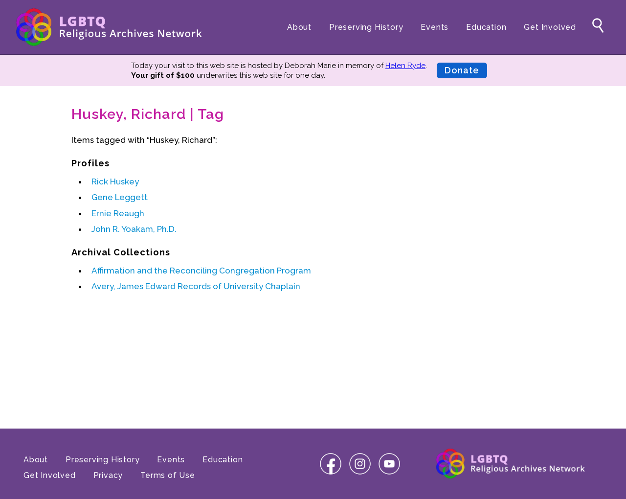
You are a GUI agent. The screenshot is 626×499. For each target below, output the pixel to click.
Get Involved (550, 27)
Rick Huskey (115, 181)
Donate (462, 70)
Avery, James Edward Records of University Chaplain (195, 286)
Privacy (108, 475)
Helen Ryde (405, 65)
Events (434, 27)
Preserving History (366, 27)
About (299, 27)
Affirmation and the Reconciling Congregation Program (201, 270)
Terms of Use (167, 475)
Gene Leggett (119, 197)
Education (486, 27)
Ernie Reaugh (117, 213)
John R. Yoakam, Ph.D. (134, 229)
